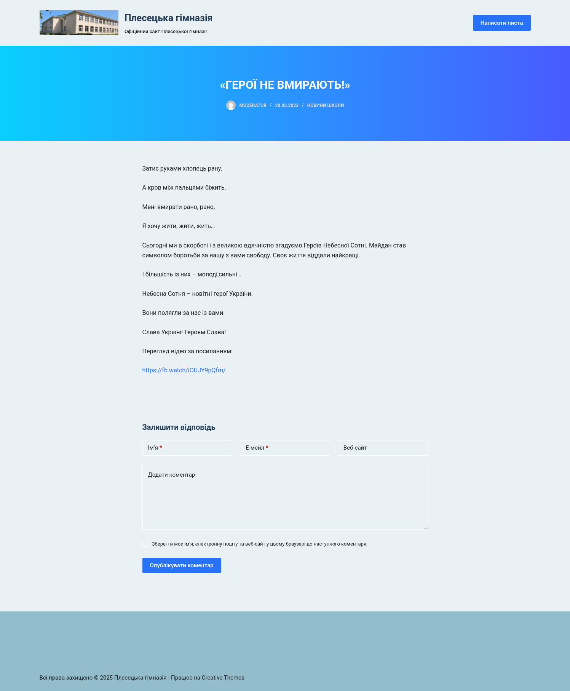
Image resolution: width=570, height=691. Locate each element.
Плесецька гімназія (169, 18)
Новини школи (325, 105)
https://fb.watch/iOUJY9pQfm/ (184, 370)
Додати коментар (171, 474)
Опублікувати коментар (182, 565)
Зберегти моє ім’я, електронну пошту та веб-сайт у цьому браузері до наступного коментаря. (260, 544)
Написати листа (502, 22)
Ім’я (155, 448)
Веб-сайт (355, 447)
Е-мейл (257, 448)
